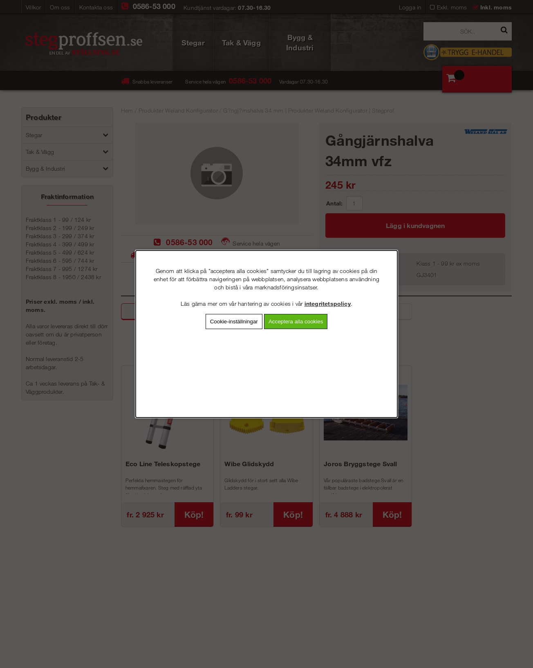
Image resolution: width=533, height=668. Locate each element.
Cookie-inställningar (234, 321)
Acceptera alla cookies (296, 321)
